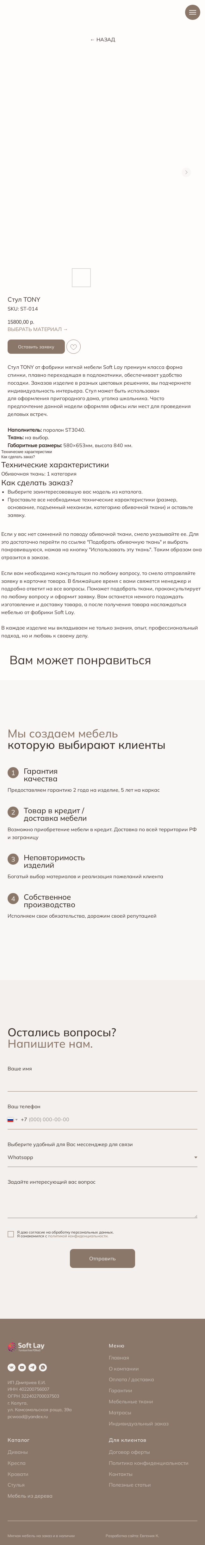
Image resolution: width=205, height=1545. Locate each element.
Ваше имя (20, 1068)
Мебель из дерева (30, 1496)
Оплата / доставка (131, 1379)
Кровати (18, 1474)
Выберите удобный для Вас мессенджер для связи (70, 1144)
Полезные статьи (130, 1485)
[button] (36, 347)
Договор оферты (129, 1452)
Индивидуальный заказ (139, 1423)
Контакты (121, 1474)
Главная (119, 1357)
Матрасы (120, 1412)
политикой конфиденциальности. (78, 1236)
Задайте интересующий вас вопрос (52, 1182)
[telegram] (32, 1367)
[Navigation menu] (192, 12)
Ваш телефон (24, 1106)
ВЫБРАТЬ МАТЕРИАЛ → (38, 329)
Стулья (16, 1485)
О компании (124, 1368)
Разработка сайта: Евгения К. (132, 1535)
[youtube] (22, 1367)
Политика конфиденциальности (149, 1463)
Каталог (19, 1440)
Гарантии (120, 1390)
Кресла (17, 1463)
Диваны (18, 1452)
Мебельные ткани (131, 1401)
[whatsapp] (43, 1367)
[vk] (12, 1367)
